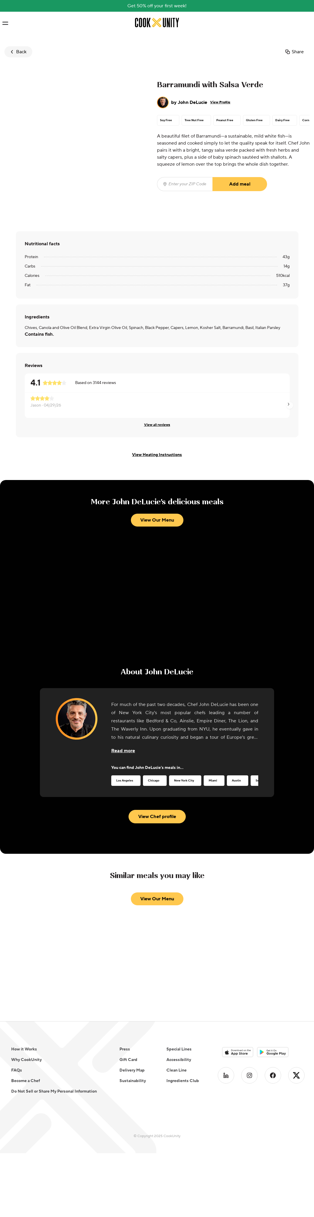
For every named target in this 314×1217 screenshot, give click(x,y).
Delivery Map (132, 1070)
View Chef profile (157, 817)
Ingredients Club (182, 1081)
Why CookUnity (26, 1059)
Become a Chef (25, 1081)
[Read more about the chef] (123, 751)
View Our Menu (157, 520)
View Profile (220, 102)
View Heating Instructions (157, 454)
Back (17, 52)
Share (294, 52)
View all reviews (157, 425)
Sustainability (132, 1081)
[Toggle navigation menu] (5, 23)
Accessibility (178, 1059)
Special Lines (179, 1049)
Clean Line (176, 1070)
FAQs (16, 1070)
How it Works (24, 1049)
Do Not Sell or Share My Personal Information (54, 1091)
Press (124, 1049)
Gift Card (128, 1059)
